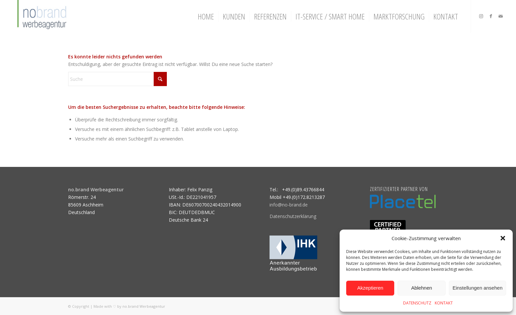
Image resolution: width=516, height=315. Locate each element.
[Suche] (117, 79)
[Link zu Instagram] (481, 16)
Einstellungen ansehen (477, 288)
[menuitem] (206, 16)
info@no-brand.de (289, 205)
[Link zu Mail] (501, 16)
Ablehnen (421, 288)
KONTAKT (444, 303)
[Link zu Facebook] (491, 16)
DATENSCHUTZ (417, 303)
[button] (503, 238)
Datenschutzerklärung (293, 216)
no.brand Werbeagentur (143, 306)
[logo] (41, 16)
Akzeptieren (370, 288)
